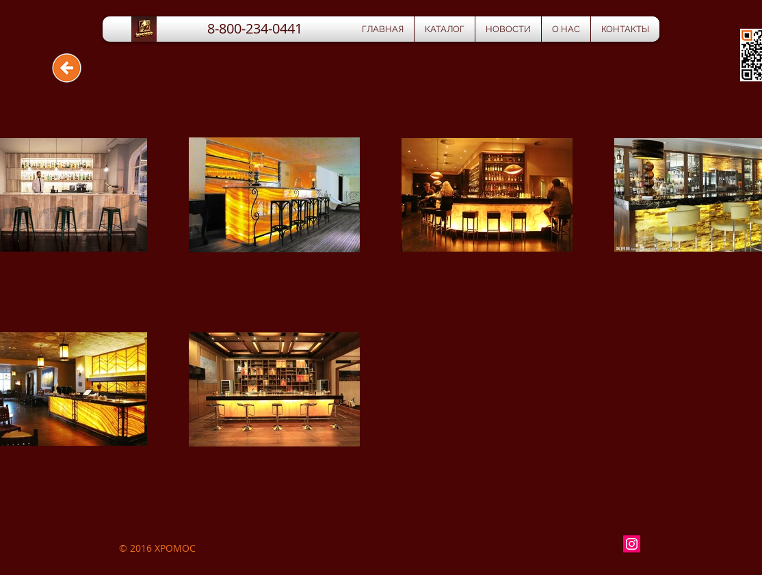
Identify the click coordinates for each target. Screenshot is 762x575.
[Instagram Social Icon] (631, 543)
